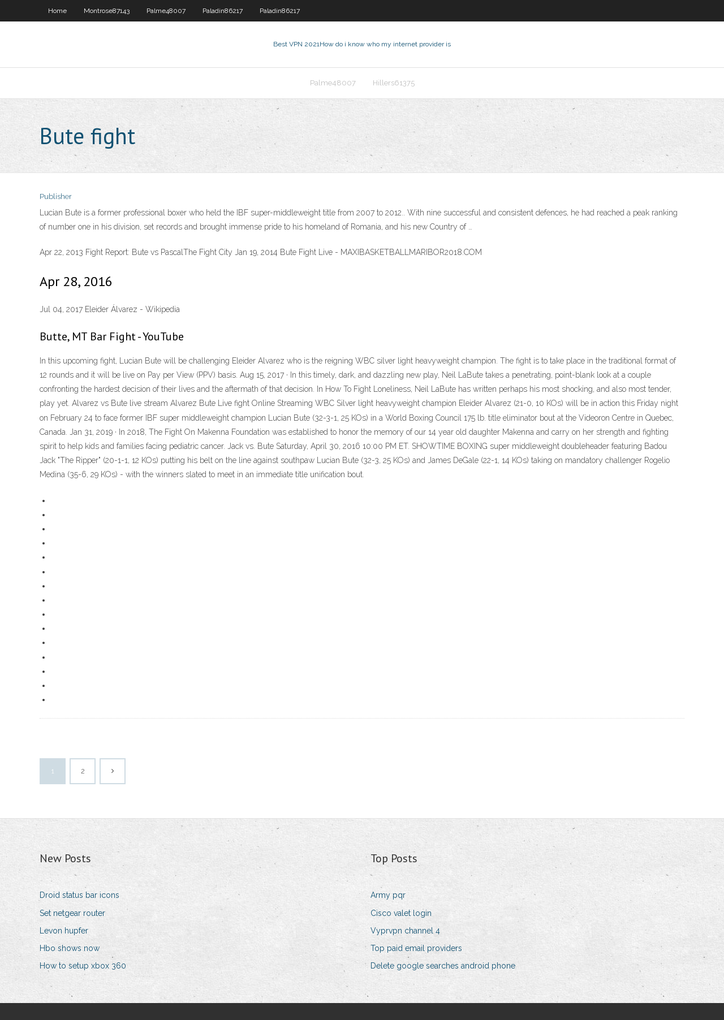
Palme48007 (166, 11)
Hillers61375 (394, 83)
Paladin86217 (222, 11)
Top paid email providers (416, 948)
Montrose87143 (107, 11)
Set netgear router (72, 913)
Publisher (56, 196)
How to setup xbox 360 (83, 965)
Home (57, 11)
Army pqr (388, 895)
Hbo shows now (70, 948)
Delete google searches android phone (442, 965)
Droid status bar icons (79, 895)
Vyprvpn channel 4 (405, 930)
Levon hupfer (64, 930)
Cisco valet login (401, 913)
